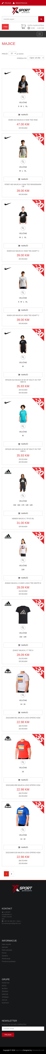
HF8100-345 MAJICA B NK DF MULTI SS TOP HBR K (23, 450)
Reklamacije (6, 958)
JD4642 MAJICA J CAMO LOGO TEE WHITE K (23, 583)
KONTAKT (5, 1003)
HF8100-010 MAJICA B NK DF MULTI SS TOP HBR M (23, 381)
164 (18, 505)
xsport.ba (18, 1050)
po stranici (20, 54)
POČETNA (5, 983)
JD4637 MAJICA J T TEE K (23, 650)
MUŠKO (4, 988)
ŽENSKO (5, 991)
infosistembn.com (38, 1050)
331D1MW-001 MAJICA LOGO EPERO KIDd (23, 718)
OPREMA (5, 997)
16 (25, 704)
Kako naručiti (6, 944)
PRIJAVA (6, 3)
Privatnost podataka (8, 961)
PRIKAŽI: (5, 54)
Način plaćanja (7, 950)
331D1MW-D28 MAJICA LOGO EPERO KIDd (23, 853)
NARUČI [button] (23, 115)
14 (21, 704)
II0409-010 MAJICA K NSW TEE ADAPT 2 (23, 251)
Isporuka (5, 947)
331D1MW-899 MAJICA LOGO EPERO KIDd (23, 785)
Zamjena (5, 956)
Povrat (4, 953)
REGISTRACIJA (20, 3)
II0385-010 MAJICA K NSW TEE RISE (23, 120)
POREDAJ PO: (22, 58)
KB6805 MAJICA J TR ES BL (23, 519)
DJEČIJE (5, 994)
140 (27, 505)
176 (22, 505)
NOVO (4, 986)
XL (26, 106)
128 (31, 505)
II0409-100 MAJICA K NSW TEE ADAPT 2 (23, 315)
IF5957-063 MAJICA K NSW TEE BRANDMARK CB (23, 185)
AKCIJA (4, 1000)
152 (14, 505)
